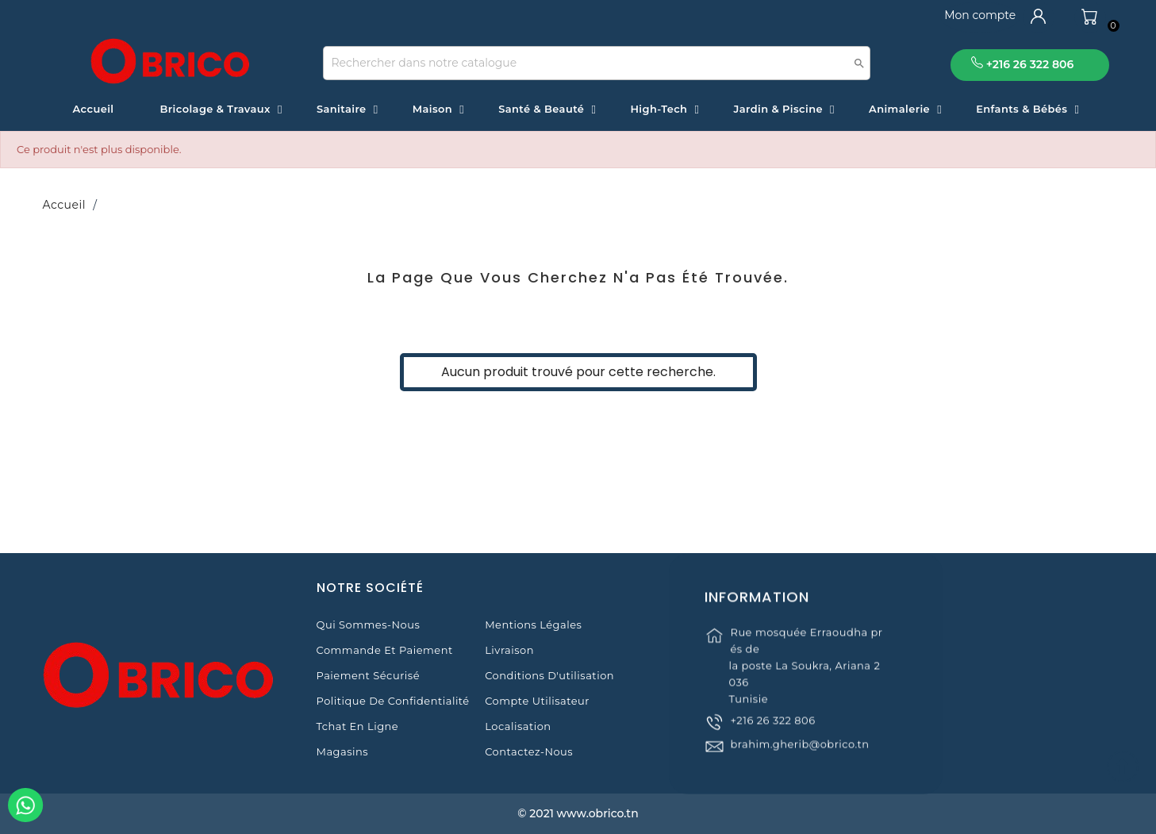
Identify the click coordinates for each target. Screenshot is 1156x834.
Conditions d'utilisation (549, 675)
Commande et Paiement (385, 650)
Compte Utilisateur (537, 700)
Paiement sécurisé (368, 675)
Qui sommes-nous (369, 624)
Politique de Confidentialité (393, 700)
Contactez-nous (529, 751)
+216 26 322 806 (772, 735)
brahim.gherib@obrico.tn (799, 759)
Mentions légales (533, 624)
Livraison (509, 650)
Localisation (518, 726)
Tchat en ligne (358, 726)
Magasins (343, 751)
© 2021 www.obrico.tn (577, 813)
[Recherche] (596, 63)
